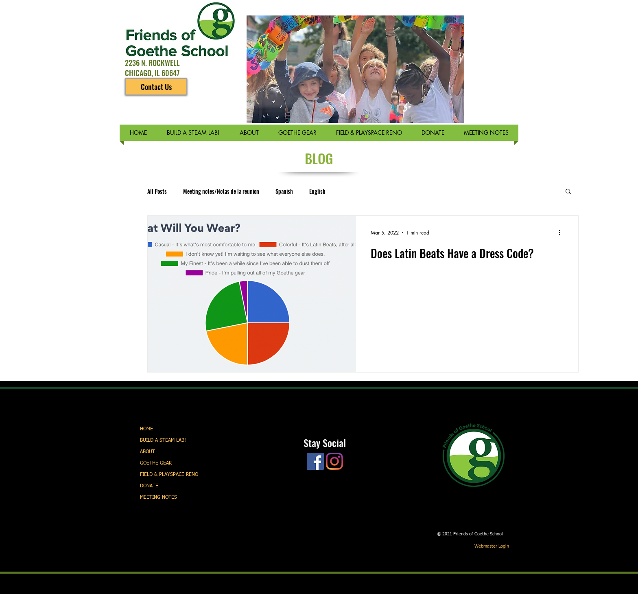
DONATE (149, 486)
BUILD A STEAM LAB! (163, 440)
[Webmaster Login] (491, 546)
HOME (146, 429)
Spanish (284, 191)
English (317, 191)
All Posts (157, 191)
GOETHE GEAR (156, 463)
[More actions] (562, 232)
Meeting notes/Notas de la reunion (221, 191)
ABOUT (147, 451)
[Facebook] (315, 461)
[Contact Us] (156, 86)
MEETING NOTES (158, 497)
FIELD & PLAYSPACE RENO (169, 474)
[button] (568, 192)
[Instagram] (334, 461)
